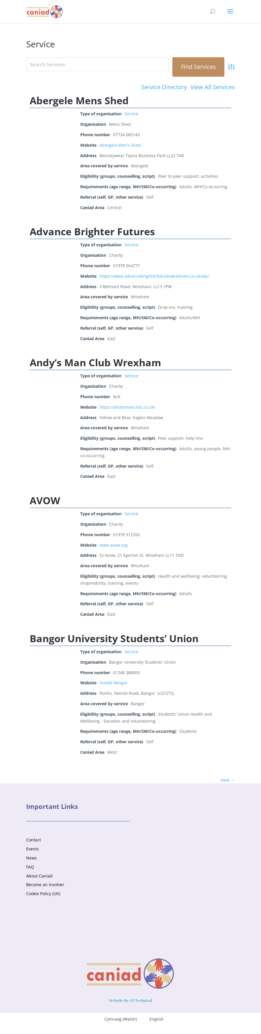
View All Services (212, 87)
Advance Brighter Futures (92, 231)
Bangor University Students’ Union (114, 638)
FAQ (30, 867)
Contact (33, 840)
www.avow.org (113, 545)
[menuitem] (117, 1019)
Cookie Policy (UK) (43, 893)
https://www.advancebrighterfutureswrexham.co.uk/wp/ (154, 276)
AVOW (45, 500)
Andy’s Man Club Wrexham (95, 362)
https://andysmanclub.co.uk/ (127, 407)
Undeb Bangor (113, 682)
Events (32, 849)
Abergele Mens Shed (79, 100)
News (31, 858)
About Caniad (39, 876)
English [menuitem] (156, 1019)
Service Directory (164, 87)
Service (131, 113)
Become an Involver (45, 884)
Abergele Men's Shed (120, 145)
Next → (228, 780)
